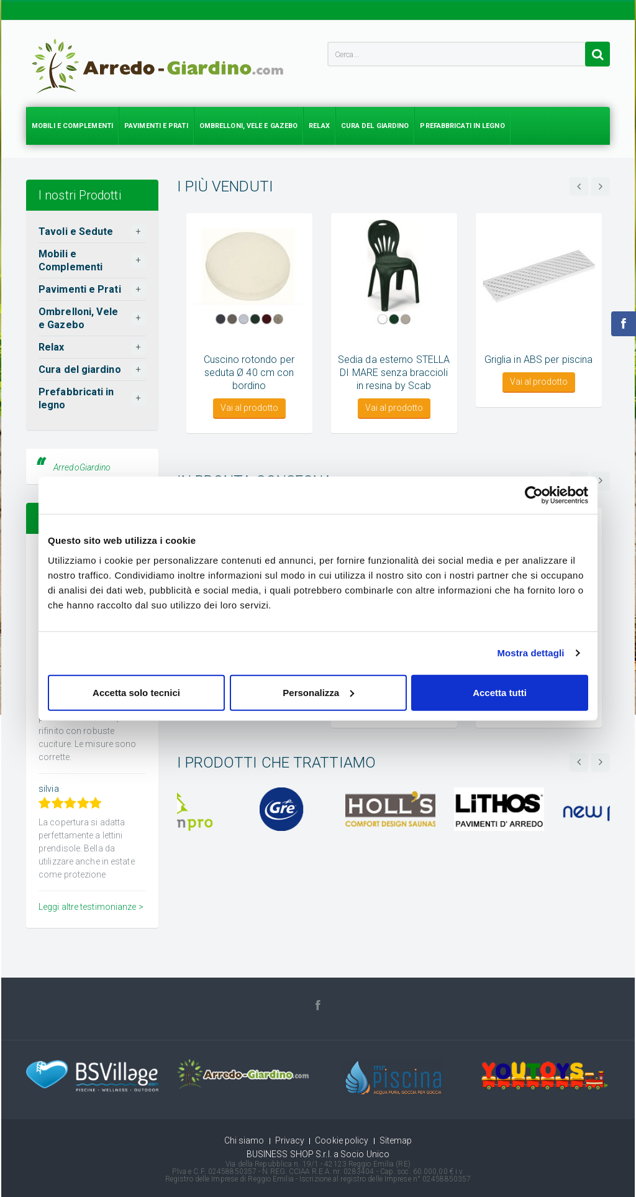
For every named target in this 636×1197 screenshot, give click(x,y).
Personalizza (318, 692)
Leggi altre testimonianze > (91, 907)
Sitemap (395, 1140)
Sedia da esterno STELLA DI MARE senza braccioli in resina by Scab (394, 373)
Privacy (290, 1140)
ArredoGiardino (82, 467)
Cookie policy (341, 1140)
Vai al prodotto (249, 408)
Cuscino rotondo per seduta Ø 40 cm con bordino (249, 373)
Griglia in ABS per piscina (538, 359)
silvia (49, 789)
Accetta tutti (500, 692)
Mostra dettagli (530, 653)
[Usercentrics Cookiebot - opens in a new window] (533, 495)
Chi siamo (244, 1140)
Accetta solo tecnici (136, 692)
